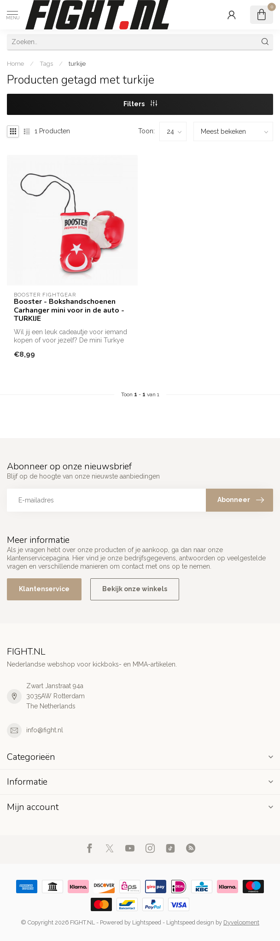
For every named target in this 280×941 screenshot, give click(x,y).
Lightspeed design (190, 922)
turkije (77, 63)
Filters (140, 104)
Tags (46, 63)
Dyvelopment (241, 922)
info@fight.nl (44, 730)
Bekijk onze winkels (134, 589)
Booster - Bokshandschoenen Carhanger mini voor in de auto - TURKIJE (69, 310)
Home (15, 63)
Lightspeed (146, 922)
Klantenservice (44, 589)
